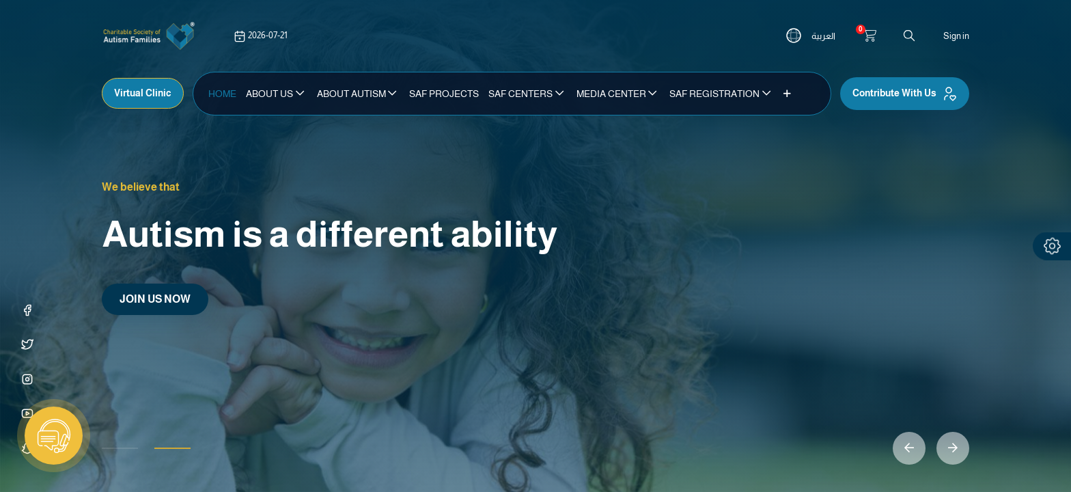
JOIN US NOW (155, 299)
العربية (823, 36)
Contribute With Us (904, 93)
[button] (787, 93)
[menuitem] (222, 93)
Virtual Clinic (142, 92)
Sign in (956, 36)
